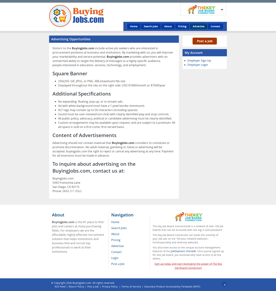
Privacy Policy (110, 286)
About (168, 26)
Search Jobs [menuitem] (119, 228)
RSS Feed (60, 286)
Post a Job (204, 41)
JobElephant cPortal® (183, 251)
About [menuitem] (115, 234)
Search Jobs (151, 26)
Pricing (182, 26)
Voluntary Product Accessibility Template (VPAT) (172, 286)
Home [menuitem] (115, 222)
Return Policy (76, 286)
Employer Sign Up (199, 60)
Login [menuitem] (114, 258)
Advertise (198, 26)
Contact (215, 26)
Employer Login (197, 65)
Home (133, 26)
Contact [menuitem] (116, 252)
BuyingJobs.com (82, 282)
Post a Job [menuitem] (117, 264)
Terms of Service (131, 286)
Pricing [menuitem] (115, 240)
